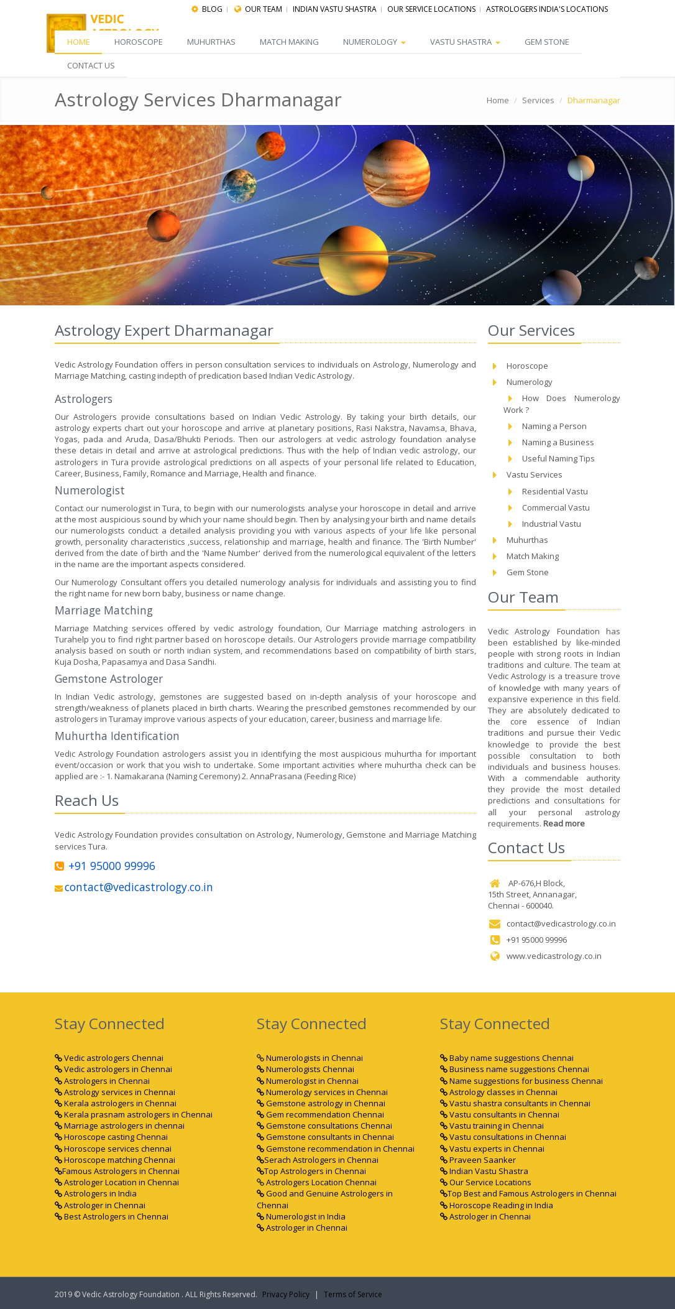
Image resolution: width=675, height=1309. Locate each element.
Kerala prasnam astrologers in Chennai (134, 1114)
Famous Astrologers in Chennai (117, 1171)
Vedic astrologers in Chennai (113, 1069)
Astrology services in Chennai (115, 1091)
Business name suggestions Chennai (514, 1069)
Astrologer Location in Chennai (117, 1182)
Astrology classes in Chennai (499, 1091)
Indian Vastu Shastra (484, 1171)
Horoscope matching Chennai (115, 1159)
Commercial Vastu (546, 506)
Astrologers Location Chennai (320, 1182)
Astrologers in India (96, 1193)
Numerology (377, 41)
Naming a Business (548, 442)
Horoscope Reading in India (496, 1204)
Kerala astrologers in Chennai (116, 1103)
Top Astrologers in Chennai (311, 1171)
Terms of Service (353, 1294)
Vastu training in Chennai (492, 1125)
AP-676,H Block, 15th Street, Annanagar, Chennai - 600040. (532, 894)
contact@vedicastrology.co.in (134, 886)
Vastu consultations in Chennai (503, 1136)
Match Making (291, 41)
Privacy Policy (286, 1294)
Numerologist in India (301, 1216)
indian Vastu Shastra (335, 9)
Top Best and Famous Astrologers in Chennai (528, 1193)
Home (78, 41)
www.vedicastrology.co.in (545, 955)
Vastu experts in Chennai (492, 1148)
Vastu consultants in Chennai (499, 1114)
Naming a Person (545, 426)
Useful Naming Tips (549, 458)
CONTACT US (91, 65)
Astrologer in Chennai (100, 1204)
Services (538, 100)
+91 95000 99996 (105, 865)
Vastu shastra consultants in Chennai (515, 1103)
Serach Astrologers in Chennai (321, 1159)
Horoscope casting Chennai (111, 1136)
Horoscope (139, 41)
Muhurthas (212, 41)
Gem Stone (550, 41)
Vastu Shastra (468, 41)
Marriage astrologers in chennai (120, 1125)
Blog (212, 9)
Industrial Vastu (542, 523)
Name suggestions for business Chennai (521, 1080)
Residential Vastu (545, 490)
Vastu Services (525, 474)
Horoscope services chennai (113, 1148)
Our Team (263, 9)
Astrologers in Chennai (102, 1080)
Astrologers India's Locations (547, 9)
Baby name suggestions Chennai (507, 1057)
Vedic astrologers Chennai (109, 1057)
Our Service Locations (431, 9)
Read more (564, 823)
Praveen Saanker (478, 1159)
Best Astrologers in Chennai (111, 1216)
